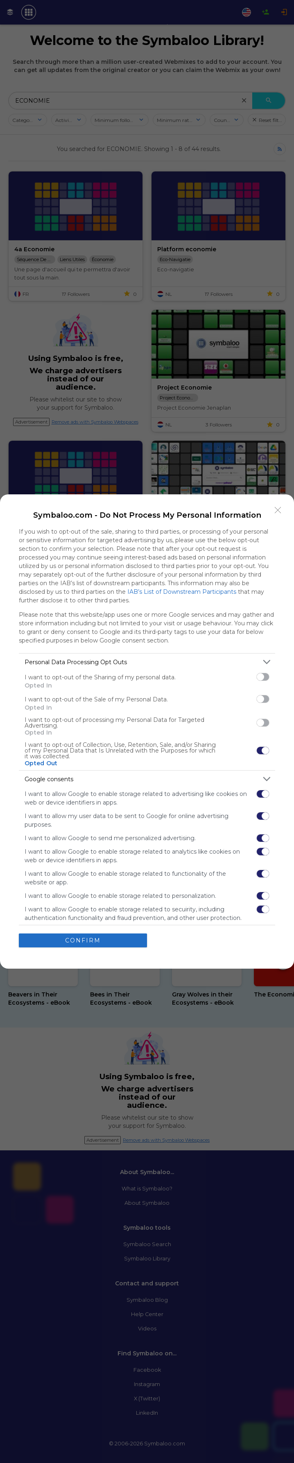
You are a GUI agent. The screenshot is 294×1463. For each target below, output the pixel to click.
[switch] (262, 677)
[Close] (278, 510)
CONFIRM (83, 940)
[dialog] (147, 731)
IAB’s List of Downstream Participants (181, 591)
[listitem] (147, 662)
